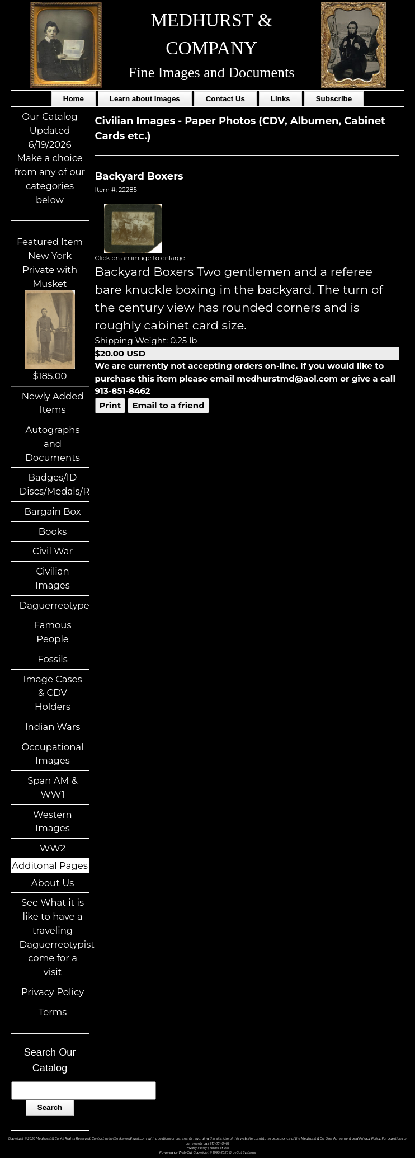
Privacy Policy (52, 991)
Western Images (52, 821)
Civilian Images (52, 578)
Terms (53, 1012)
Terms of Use (220, 1148)
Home (73, 99)
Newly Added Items (53, 403)
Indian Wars (53, 726)
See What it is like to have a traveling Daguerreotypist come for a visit (54, 937)
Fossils (52, 659)
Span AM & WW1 (52, 787)
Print (110, 405)
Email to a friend (168, 405)
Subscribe (334, 99)
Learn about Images (145, 99)
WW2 (52, 848)
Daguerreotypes (54, 605)
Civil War (52, 551)
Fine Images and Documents (211, 72)
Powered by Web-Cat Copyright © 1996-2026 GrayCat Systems (207, 1152)
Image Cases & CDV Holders (52, 693)
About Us (52, 882)
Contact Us (225, 99)
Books (53, 531)
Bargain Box (53, 511)
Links (280, 99)
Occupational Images (53, 753)
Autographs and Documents (52, 443)
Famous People (53, 631)
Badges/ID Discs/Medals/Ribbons (54, 484)
